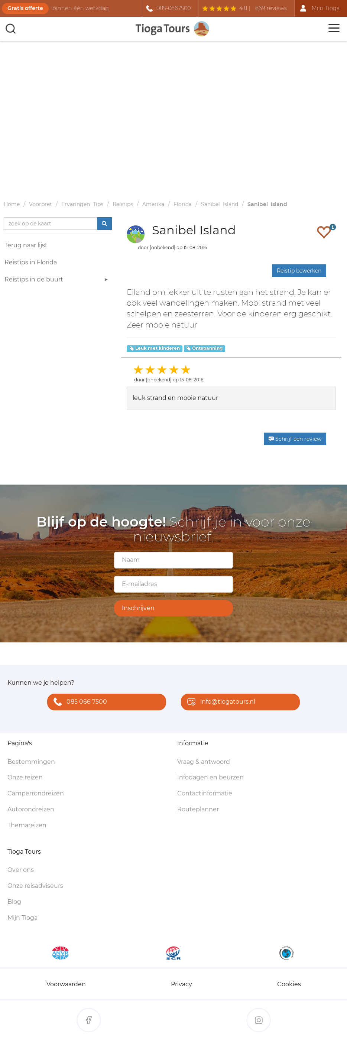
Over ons (20, 869)
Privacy (181, 984)
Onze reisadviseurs (35, 885)
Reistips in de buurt (57, 280)
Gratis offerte (25, 8)
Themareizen (26, 825)
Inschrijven (138, 608)
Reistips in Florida (30, 262)
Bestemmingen (31, 761)
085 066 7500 (78, 702)
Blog (14, 901)
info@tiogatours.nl (219, 702)
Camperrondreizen (35, 793)
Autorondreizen (30, 809)
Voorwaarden (66, 984)
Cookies (289, 984)
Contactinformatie (204, 793)
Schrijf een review (295, 439)
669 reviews (271, 8)
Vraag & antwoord (203, 761)
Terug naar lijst (26, 245)
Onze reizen (25, 777)
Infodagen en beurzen (210, 777)
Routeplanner (198, 809)
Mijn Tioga (22, 917)
